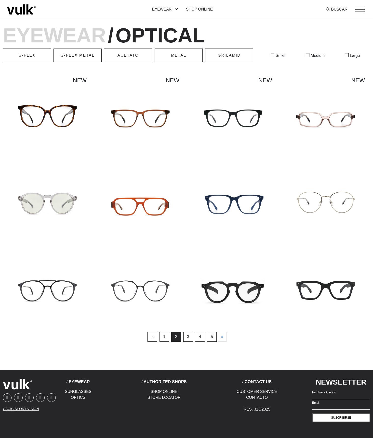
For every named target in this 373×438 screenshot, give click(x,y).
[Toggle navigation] (360, 9)
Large (355, 55)
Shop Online (199, 9)
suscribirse (341, 417)
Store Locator (164, 397)
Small (280, 55)
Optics (78, 397)
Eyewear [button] (162, 9)
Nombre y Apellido (324, 392)
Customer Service (257, 391)
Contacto (257, 397)
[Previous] (152, 337)
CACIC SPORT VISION (21, 409)
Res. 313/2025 (257, 409)
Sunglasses (78, 391)
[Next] (222, 337)
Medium (318, 55)
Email (316, 402)
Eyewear (54, 35)
